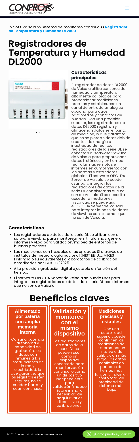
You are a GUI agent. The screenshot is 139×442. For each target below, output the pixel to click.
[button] (12, 100)
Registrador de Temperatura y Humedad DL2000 (68, 29)
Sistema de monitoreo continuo (71, 27)
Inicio (13, 27)
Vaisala (29, 27)
